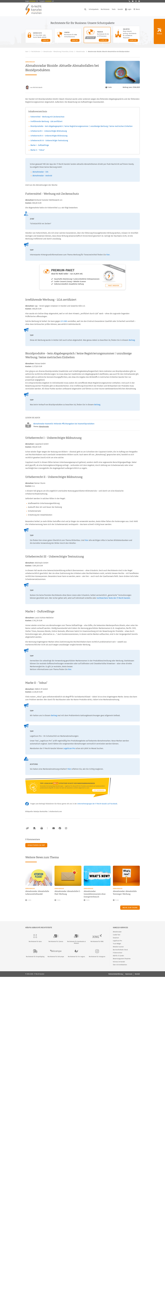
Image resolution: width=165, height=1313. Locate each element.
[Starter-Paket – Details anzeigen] (68, 35)
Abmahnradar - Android (42, 176)
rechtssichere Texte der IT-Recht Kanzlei (113, 598)
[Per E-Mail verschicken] (53, 828)
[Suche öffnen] (85, 9)
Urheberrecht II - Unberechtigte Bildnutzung (48, 136)
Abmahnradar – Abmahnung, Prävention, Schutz (58, 51)
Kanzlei (120, 9)
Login (128, 9)
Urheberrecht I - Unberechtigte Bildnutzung (48, 131)
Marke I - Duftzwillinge (39, 145)
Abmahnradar (80, 51)
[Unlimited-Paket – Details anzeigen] (126, 34)
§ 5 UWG (64, 321)
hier (108, 255)
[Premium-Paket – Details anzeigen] (97, 35)
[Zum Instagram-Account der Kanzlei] (66, 828)
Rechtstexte (105, 9)
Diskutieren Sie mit (36, 845)
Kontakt (137, 974)
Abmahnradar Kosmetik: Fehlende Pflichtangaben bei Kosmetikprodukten (63, 424)
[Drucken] (41, 828)
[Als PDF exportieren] (34, 828)
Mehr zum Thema (130, 908)
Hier (69, 769)
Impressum (128, 974)
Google (31, 1)
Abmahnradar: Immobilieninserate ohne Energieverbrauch (95, 894)
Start (26, 51)
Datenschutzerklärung (115, 974)
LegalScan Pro (69, 748)
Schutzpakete (94, 9)
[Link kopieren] (27, 828)
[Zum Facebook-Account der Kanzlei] (60, 828)
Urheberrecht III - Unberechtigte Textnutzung (49, 140)
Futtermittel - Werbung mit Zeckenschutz (47, 117)
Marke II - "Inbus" (37, 150)
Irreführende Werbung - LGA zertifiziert (46, 121)
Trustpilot (47, 1)
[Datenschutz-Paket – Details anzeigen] (38, 36)
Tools (114, 9)
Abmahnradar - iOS (40, 172)
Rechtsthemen (35, 51)
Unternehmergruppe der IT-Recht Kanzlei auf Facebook (97, 804)
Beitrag (132, 340)
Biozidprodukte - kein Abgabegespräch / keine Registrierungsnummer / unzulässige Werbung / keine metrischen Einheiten (81, 126)
